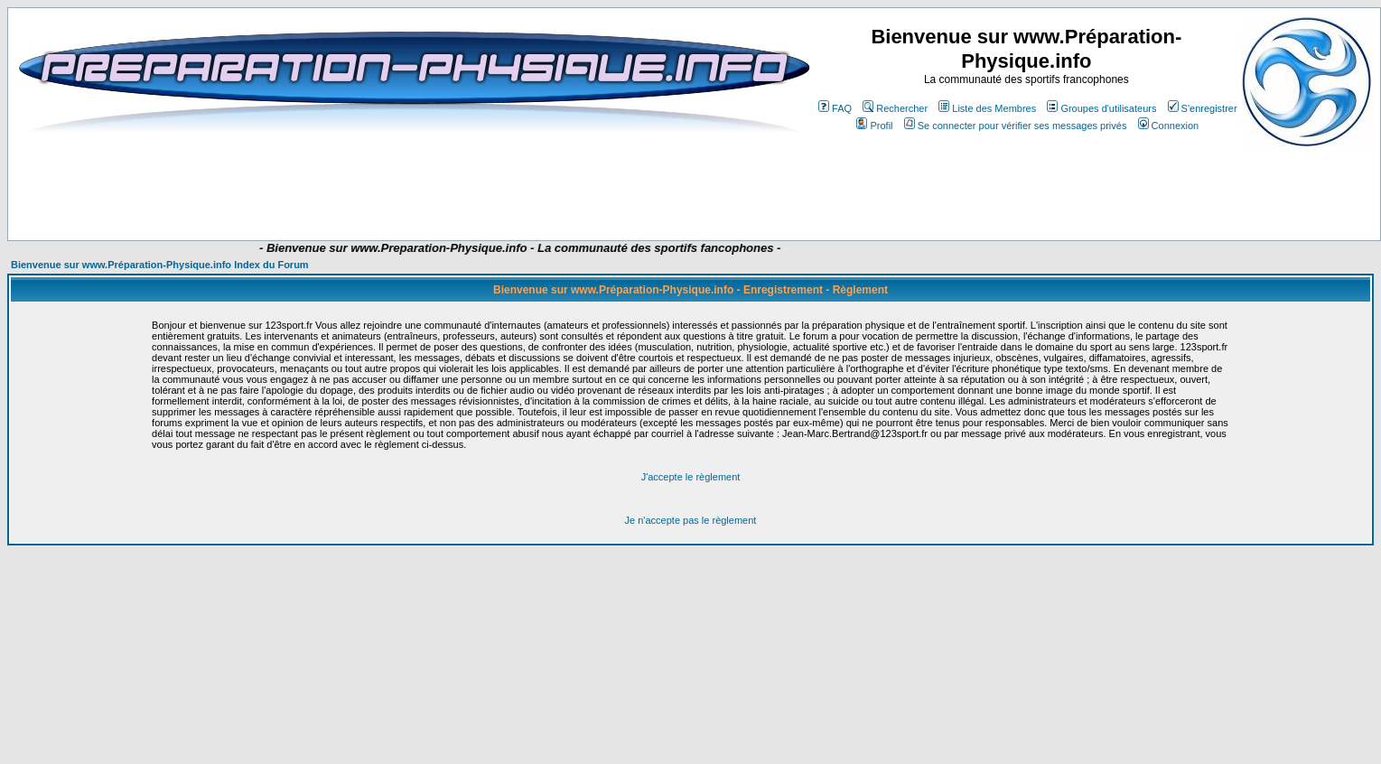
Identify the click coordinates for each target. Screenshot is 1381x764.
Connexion (1168, 125)
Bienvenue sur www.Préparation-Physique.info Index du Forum (160, 264)
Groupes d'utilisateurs (1101, 108)
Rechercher (895, 108)
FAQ (835, 108)
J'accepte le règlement (691, 476)
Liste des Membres (987, 108)
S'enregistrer (1202, 108)
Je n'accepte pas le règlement (691, 520)
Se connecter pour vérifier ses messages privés (1015, 125)
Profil (874, 125)
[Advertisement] (363, 187)
